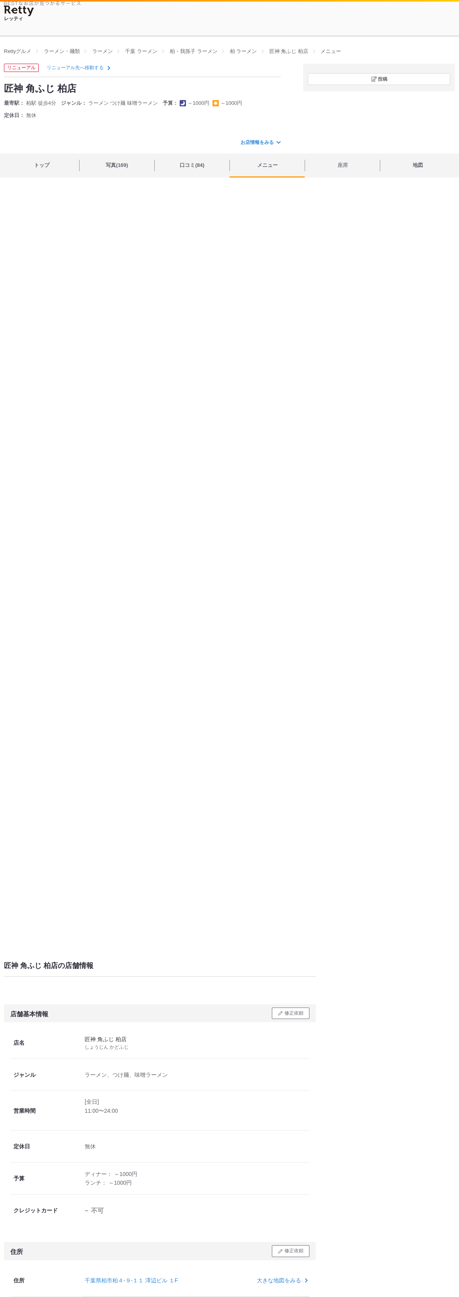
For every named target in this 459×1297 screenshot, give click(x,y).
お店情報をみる (260, 142)
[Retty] (19, 11)
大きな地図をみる (281, 1280)
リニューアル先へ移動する (78, 67)
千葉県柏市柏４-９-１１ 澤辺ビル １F (131, 1280)
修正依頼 (294, 1013)
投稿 (382, 79)
